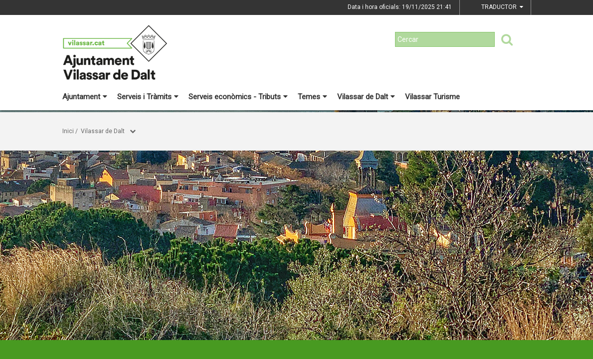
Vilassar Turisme (432, 96)
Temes (312, 96)
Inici (68, 131)
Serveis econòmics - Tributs (238, 96)
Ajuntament (84, 96)
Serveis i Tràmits (148, 96)
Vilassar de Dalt (366, 96)
